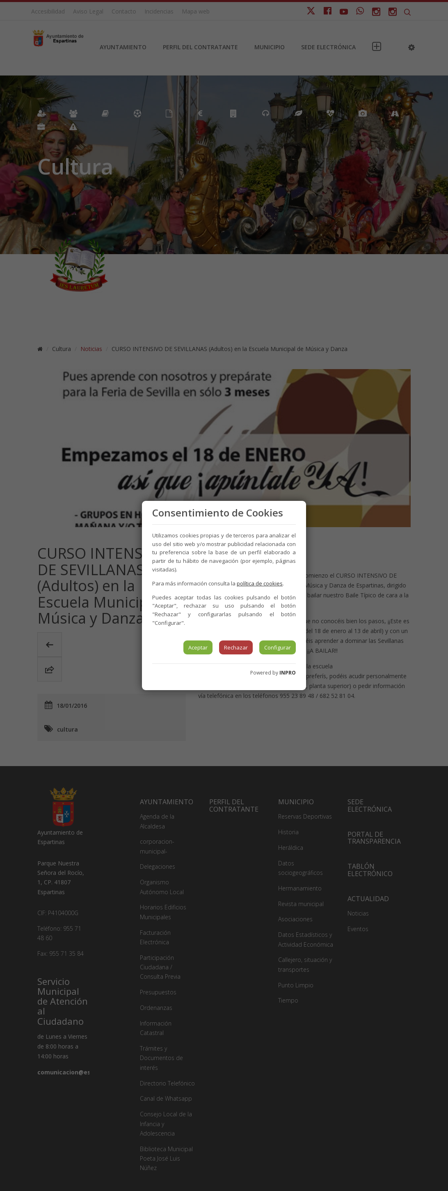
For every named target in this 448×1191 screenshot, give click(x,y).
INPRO (287, 672)
